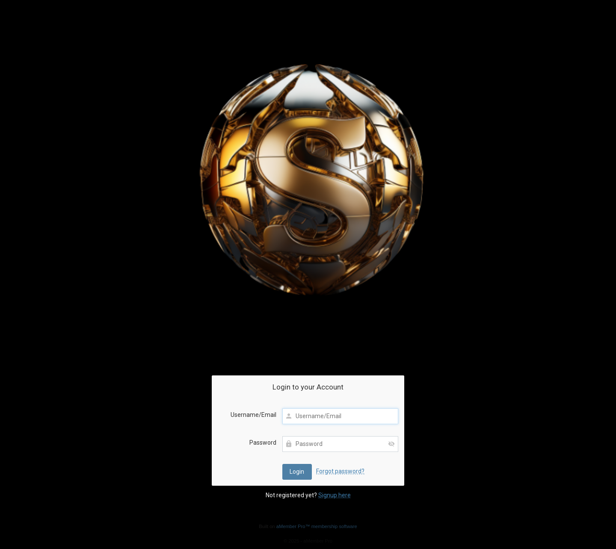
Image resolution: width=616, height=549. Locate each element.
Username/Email (253, 414)
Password (262, 442)
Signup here (334, 495)
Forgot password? (340, 471)
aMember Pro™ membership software (316, 526)
